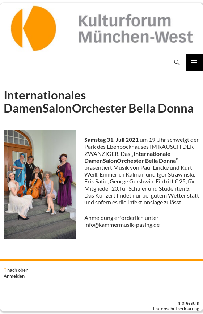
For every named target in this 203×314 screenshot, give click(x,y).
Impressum (187, 303)
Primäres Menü (194, 62)
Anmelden (14, 276)
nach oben (17, 270)
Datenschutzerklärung (176, 308)
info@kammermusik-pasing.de (122, 224)
